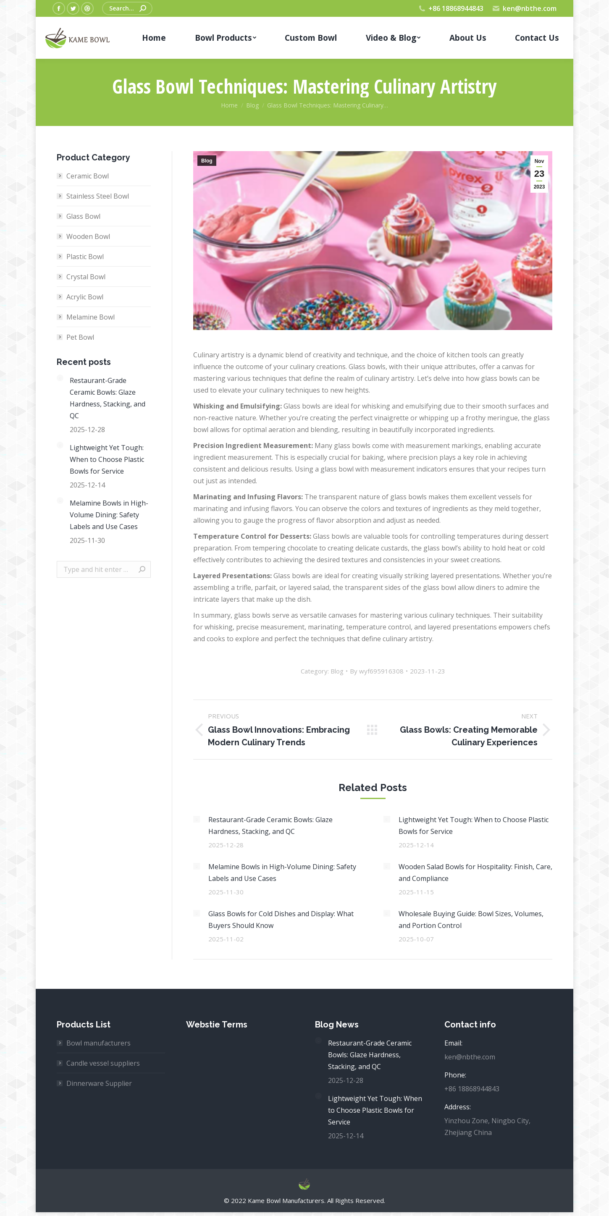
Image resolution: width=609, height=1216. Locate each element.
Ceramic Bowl (87, 176)
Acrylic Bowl (84, 296)
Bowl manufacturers (98, 1043)
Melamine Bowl (90, 317)
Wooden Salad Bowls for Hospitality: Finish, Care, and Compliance (475, 872)
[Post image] (196, 819)
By (377, 671)
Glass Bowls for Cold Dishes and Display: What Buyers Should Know (281, 919)
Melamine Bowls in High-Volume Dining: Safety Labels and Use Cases (282, 872)
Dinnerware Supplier (99, 1083)
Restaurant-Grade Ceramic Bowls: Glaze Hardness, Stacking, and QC (270, 825)
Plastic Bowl (85, 256)
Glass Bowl (83, 216)
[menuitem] (154, 38)
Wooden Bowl (88, 236)
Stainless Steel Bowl (97, 196)
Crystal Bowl (85, 276)
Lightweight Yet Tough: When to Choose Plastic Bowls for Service (474, 825)
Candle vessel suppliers (103, 1063)
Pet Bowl (80, 337)
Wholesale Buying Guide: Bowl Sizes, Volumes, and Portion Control (471, 919)
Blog (207, 161)
